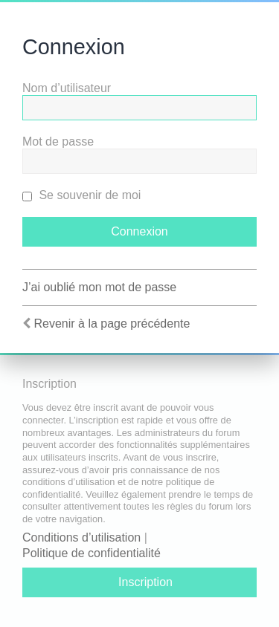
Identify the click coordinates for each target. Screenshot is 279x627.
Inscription (145, 582)
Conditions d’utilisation (81, 537)
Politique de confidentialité (91, 553)
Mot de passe (58, 141)
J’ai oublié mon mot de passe (99, 287)
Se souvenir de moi (81, 195)
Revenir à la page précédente (111, 323)
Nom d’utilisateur (66, 88)
